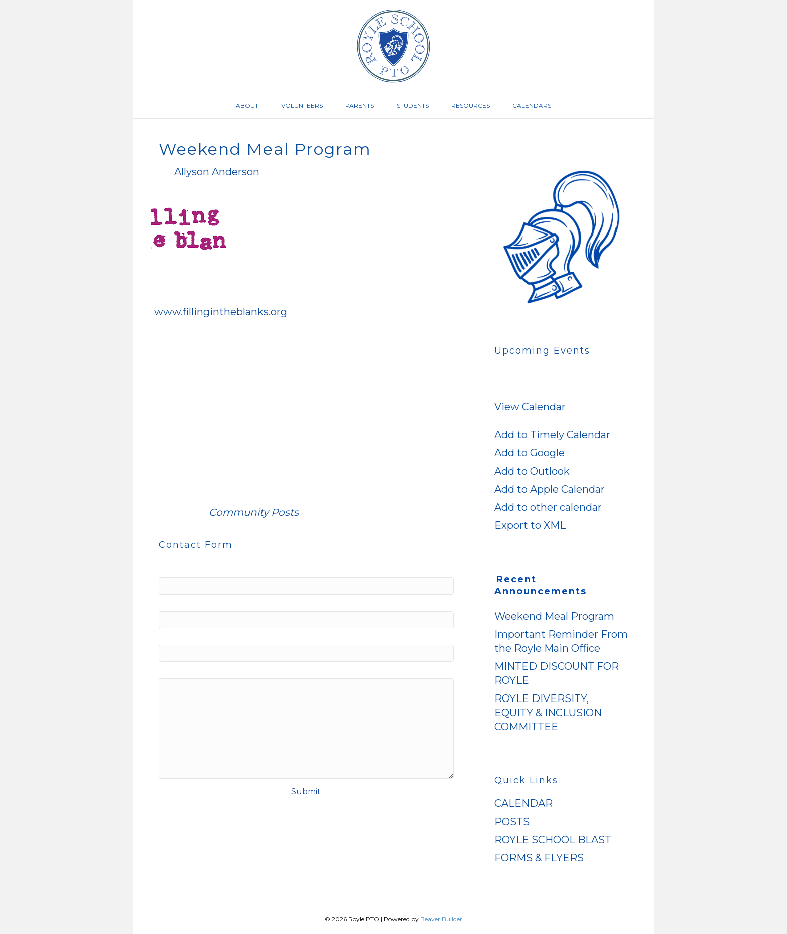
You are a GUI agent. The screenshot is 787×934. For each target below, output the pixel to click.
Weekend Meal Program (554, 616)
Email (197, 602)
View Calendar (530, 407)
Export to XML (530, 525)
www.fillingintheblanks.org (220, 312)
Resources (470, 105)
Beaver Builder (441, 919)
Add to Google (529, 453)
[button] (504, 421)
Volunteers (302, 105)
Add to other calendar (548, 507)
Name (198, 568)
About (247, 105)
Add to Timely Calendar (552, 435)
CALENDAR (523, 803)
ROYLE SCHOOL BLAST (552, 840)
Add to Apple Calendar (549, 489)
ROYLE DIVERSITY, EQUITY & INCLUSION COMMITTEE (548, 712)
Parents (359, 105)
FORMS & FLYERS (539, 858)
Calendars (531, 105)
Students (413, 105)
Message (182, 669)
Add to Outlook (532, 471)
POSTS (512, 821)
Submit (306, 791)
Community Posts (254, 512)
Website (181, 635)
